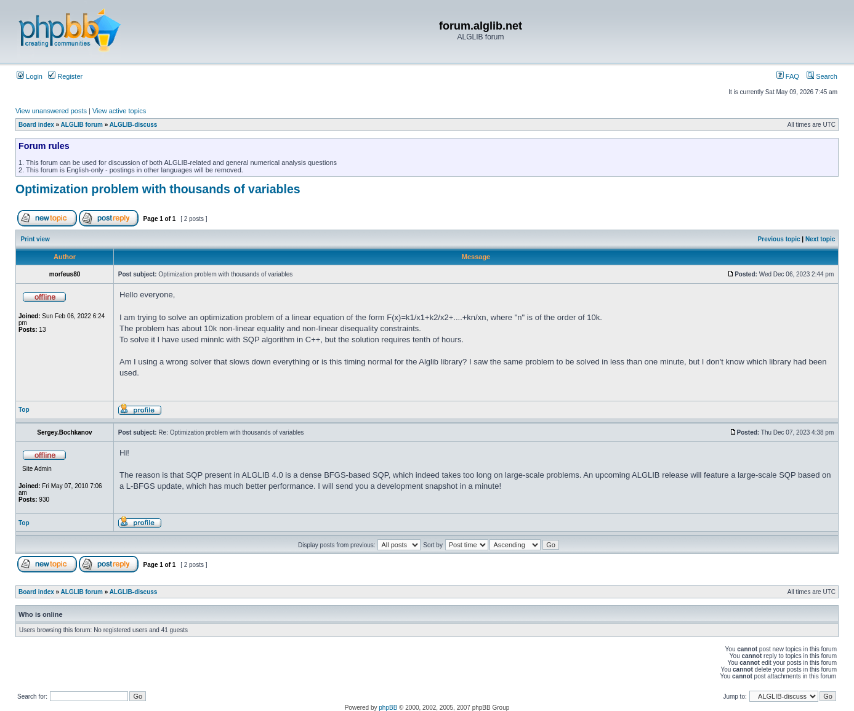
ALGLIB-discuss (134, 124)
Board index (36, 124)
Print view (35, 239)
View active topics (119, 110)
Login (29, 76)
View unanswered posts (51, 110)
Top (24, 409)
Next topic (820, 239)
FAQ (787, 76)
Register (65, 76)
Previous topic (779, 239)
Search (822, 76)
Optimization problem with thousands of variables (157, 189)
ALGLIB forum (82, 124)
